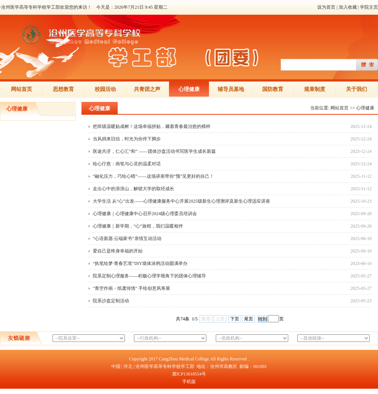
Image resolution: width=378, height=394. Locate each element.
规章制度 (314, 89)
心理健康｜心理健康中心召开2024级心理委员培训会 (145, 213)
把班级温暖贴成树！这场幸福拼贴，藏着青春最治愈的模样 (152, 126)
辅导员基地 (231, 89)
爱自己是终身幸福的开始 (118, 251)
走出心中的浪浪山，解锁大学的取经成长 (133, 188)
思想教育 (63, 89)
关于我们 (356, 89)
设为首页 (326, 7)
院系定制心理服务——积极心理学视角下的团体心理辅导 (149, 276)
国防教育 (272, 89)
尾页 (248, 319)
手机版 (189, 381)
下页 (234, 319)
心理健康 (189, 89)
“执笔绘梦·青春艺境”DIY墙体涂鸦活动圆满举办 (140, 263)
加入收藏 (348, 7)
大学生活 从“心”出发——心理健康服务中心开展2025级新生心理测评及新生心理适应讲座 (181, 201)
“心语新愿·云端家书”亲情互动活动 (127, 238)
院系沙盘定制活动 (111, 300)
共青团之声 (147, 89)
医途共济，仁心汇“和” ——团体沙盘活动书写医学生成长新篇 (154, 151)
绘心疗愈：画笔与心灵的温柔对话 (127, 163)
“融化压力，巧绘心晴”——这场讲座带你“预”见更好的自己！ (153, 176)
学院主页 (369, 7)
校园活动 (105, 89)
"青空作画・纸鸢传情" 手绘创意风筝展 (131, 288)
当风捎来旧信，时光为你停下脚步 (127, 139)
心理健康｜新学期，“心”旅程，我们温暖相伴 (138, 226)
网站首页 (21, 89)
